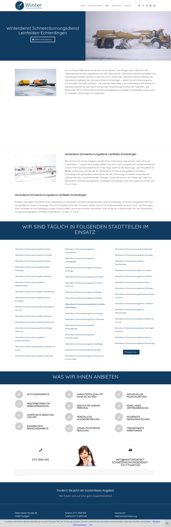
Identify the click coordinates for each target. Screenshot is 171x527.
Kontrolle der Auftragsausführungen (113, 474)
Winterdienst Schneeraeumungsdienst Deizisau (33, 316)
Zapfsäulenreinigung (81, 470)
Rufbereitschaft (72, 474)
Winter (68, 171)
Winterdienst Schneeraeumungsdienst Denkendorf (34, 322)
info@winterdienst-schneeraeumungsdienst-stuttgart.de (130, 462)
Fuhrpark (124, 473)
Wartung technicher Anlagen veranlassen (126, 472)
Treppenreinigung (36, 471)
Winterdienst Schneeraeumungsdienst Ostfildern (133, 276)
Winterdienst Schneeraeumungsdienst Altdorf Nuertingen (32, 268)
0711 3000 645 (40, 459)
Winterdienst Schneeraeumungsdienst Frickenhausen (79, 250)
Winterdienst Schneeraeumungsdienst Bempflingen (34, 291)
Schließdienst (102, 474)
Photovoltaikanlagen (102, 471)
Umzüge (26, 473)
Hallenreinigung (140, 469)
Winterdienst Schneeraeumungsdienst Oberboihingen (129, 262)
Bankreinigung (31, 469)
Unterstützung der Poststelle (85, 473)
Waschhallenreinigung (71, 470)
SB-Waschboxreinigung (51, 470)
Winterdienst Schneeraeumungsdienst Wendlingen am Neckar (134, 329)
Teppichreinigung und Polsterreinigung (93, 470)
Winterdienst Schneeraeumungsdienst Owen (132, 282)
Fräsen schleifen (136, 470)
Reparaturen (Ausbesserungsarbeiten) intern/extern (58, 473)
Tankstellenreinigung (27, 470)
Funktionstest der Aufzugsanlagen (61, 474)
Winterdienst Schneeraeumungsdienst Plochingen (134, 288)
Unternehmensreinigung (95, 469)
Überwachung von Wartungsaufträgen (29, 474)
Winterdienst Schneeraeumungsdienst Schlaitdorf (134, 303)
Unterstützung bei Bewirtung (82, 474)
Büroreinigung (18, 469)
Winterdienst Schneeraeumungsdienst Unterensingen (129, 311)
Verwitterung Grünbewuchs (20, 471)
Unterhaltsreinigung (150, 471)
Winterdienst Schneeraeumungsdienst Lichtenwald (84, 319)
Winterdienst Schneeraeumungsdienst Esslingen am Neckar (35, 348)
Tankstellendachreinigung (61, 470)
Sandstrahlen (129, 470)
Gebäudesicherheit (41, 474)
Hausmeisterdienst (66, 472)
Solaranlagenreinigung (121, 471)
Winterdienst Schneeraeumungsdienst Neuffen (83, 350)
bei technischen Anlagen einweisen (128, 474)
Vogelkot (150, 470)
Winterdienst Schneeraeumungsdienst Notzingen (133, 249)
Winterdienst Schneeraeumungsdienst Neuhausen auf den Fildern (84, 357)
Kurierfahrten (114, 472)
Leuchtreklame (64, 471)
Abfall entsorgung (132, 469)
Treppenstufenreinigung (55, 471)
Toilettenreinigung (68, 469)
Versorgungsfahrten (149, 472)
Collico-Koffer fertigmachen (98, 473)
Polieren (142, 470)
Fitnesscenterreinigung (92, 472)
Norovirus (95, 471)
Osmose (17, 472)
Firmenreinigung (24, 469)
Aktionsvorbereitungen (94, 474)
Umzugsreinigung (141, 471)
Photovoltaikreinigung (111, 471)
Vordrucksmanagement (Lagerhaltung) (113, 473)
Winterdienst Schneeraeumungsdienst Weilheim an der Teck (134, 320)
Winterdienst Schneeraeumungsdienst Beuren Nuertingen (32, 299)
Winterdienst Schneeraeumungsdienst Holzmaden (84, 277)
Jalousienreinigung (75, 472)
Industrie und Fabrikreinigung (49, 469)
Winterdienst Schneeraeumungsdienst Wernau (133, 337)
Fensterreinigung (83, 472)
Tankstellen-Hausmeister (131, 471)
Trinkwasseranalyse (123, 469)
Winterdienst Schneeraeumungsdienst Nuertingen (134, 255)
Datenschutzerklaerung (126, 516)
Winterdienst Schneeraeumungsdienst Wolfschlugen (135, 343)
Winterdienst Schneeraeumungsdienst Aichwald (33, 255)
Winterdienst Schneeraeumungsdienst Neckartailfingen (79, 327)
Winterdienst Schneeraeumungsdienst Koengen (83, 292)
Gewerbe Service (75, 469)
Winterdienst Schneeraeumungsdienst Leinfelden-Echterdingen (85, 305)
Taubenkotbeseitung (114, 469)
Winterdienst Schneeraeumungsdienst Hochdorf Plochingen (83, 269)
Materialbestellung (130, 473)
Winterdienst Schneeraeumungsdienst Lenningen (84, 313)
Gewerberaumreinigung (57, 472)
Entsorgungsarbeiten (19, 473)
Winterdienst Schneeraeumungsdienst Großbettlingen (79, 260)
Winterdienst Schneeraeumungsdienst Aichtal (32, 249)
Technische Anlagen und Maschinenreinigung (28, 472)
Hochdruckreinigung (116, 470)
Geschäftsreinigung (39, 469)
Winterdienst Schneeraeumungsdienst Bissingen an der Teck (35, 308)
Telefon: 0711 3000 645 (75, 513)
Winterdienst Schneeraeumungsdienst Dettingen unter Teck (33, 329)
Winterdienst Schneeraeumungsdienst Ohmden (133, 270)
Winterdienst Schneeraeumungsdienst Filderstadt (34, 356)
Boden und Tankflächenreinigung (38, 470)
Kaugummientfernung (106, 470)
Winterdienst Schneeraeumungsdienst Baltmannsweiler (29, 284)
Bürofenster (80, 471)
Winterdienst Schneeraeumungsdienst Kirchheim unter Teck (83, 284)
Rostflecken (29, 471)
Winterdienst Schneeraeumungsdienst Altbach (32, 261)
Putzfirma (90, 471)
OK (90, 525)
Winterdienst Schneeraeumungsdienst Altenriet (33, 276)
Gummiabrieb (123, 470)
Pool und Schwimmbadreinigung (45, 472)
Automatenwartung (74, 473)
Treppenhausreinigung (45, 471)
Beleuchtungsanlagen (72, 471)
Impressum (120, 513)
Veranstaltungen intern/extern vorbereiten (37, 473)
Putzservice (86, 469)
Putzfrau (82, 469)
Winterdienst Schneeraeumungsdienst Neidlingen (84, 344)
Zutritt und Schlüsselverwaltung (104, 472)
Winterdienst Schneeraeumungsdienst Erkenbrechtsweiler (29, 339)
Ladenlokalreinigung (60, 469)
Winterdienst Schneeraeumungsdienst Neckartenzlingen (79, 336)
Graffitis (146, 470)
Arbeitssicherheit (49, 474)
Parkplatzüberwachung (141, 474)
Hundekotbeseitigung (104, 469)
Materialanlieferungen (140, 472)
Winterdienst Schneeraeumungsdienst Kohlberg (83, 298)
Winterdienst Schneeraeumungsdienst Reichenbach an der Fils (135, 296)
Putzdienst (85, 471)
